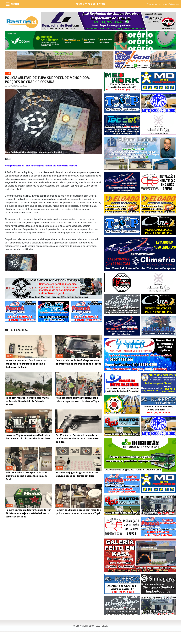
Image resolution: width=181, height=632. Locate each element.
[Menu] (12, 4)
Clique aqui (174, 4)
